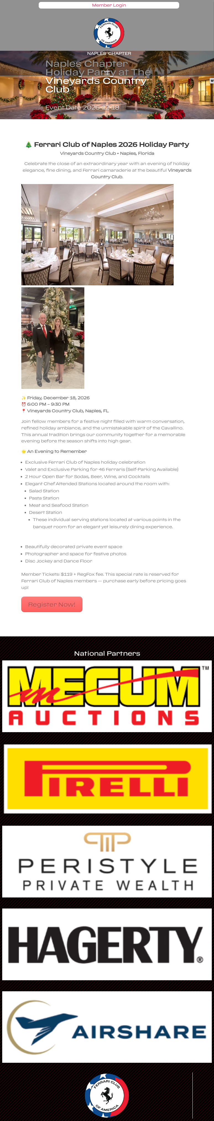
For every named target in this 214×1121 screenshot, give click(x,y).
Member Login (109, 5)
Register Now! (51, 604)
